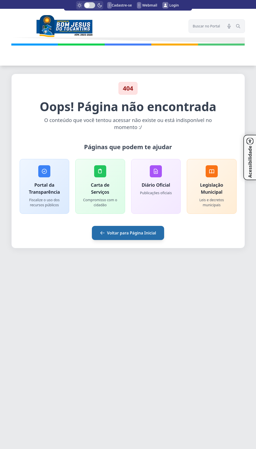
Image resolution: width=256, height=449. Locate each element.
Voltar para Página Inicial (128, 233)
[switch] (89, 5)
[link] (97, 26)
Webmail (147, 5)
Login (170, 5)
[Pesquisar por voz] (229, 26)
